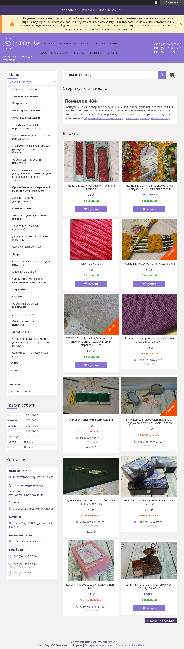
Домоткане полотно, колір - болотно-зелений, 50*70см (91, 502)
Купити (93, 209)
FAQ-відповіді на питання (99, 43)
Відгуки (13, 370)
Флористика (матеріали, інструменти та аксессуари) (29, 280)
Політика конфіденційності (131, 645)
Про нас (78, 52)
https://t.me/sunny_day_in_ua (25, 495)
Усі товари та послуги (159, 621)
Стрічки (17, 296)
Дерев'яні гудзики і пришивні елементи (30, 238)
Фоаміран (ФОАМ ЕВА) (26, 247)
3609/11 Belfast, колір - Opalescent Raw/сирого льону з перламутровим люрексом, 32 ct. (91, 342)
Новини (96, 52)
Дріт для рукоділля (24, 314)
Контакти (14, 384)
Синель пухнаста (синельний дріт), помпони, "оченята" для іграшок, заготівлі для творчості (31, 175)
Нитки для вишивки (24, 89)
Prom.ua (110, 642)
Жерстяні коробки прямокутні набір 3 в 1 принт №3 (149, 502)
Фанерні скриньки (23, 208)
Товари (65, 43)
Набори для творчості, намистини (26, 161)
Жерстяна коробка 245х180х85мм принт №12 (91, 586)
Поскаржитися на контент (99, 645)
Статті (112, 52)
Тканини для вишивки (26, 96)
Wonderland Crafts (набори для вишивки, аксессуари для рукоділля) (30, 342)
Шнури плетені (21, 331)
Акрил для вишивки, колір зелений (91, 419)
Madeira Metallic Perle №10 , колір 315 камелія (91, 187)
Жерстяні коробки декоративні (23, 199)
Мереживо (19, 289)
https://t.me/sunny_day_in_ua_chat (33, 477)
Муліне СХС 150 (91, 263)
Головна (47, 43)
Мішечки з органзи (24, 271)
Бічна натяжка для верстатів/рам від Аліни (31, 136)
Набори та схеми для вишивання (25, 305)
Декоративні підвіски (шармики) (25, 227)
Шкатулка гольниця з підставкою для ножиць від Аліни (149, 586)
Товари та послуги (20, 82)
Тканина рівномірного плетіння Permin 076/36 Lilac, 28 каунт (149, 340)
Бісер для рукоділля (24, 103)
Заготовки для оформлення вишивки (30, 217)
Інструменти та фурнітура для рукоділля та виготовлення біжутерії (31, 149)
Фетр (15, 254)
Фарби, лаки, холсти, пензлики (25, 322)
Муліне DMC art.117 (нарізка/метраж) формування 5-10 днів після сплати (149, 187)
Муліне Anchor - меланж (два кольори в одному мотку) (127, 118)
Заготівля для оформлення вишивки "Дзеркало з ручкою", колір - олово (149, 421)
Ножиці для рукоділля (26, 117)
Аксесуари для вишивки (27, 110)
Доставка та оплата (21, 391)
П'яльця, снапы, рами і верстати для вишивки (26, 126)
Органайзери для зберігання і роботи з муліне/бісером (31, 188)
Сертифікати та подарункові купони (30, 354)
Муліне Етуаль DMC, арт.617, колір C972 (149, 263)
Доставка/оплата (54, 52)
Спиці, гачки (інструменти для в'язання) (31, 262)
